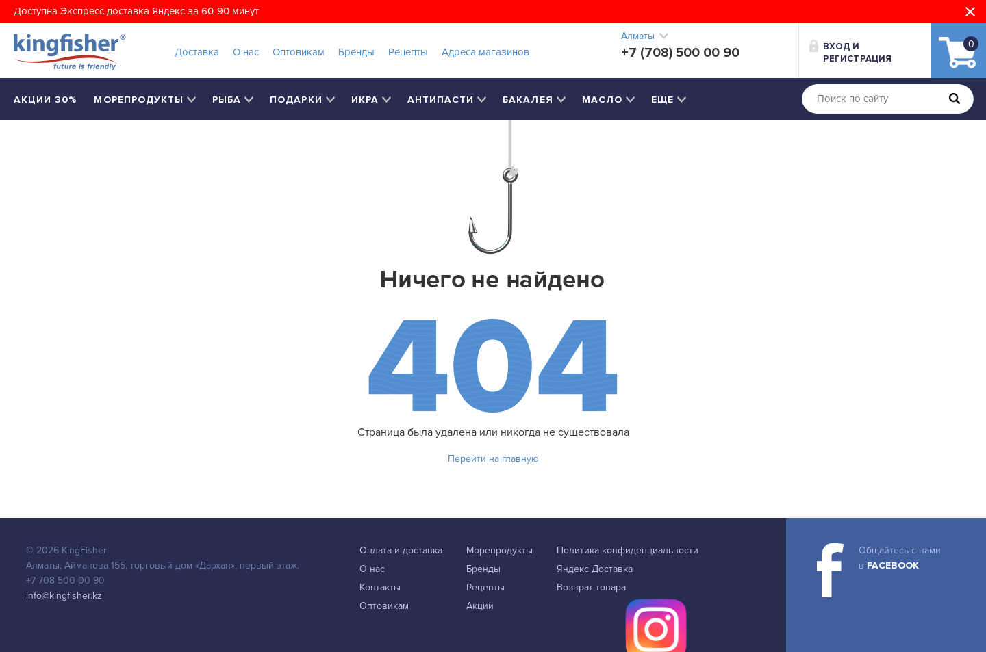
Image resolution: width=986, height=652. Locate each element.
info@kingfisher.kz (64, 595)
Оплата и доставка (400, 550)
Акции (480, 606)
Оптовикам (299, 52)
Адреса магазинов (485, 52)
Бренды (356, 52)
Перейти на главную (493, 459)
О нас (246, 52)
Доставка (197, 52)
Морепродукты (499, 550)
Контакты (380, 587)
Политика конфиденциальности (627, 550)
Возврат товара (591, 587)
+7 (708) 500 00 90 (680, 52)
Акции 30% (45, 99)
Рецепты (408, 52)
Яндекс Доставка (595, 569)
